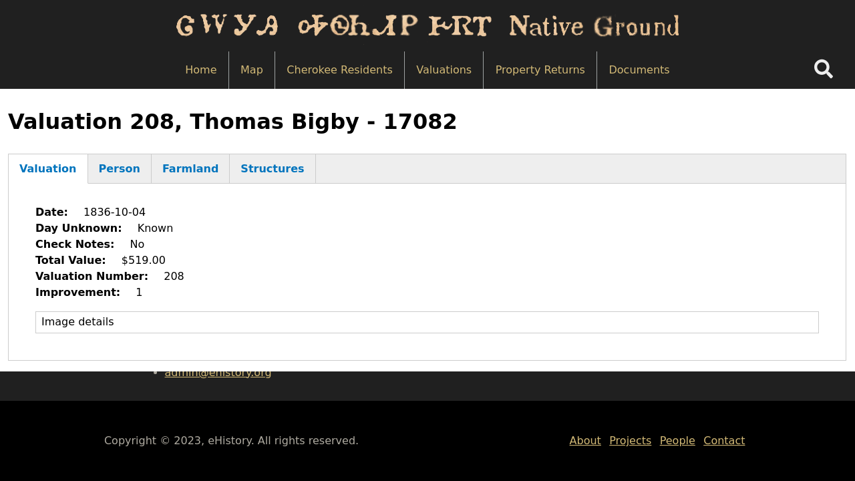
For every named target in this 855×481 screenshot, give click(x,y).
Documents (639, 69)
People (677, 440)
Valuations (444, 69)
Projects (630, 440)
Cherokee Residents (339, 69)
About (585, 440)
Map (251, 69)
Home (200, 69)
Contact (724, 440)
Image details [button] (77, 321)
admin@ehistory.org (218, 372)
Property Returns (540, 69)
